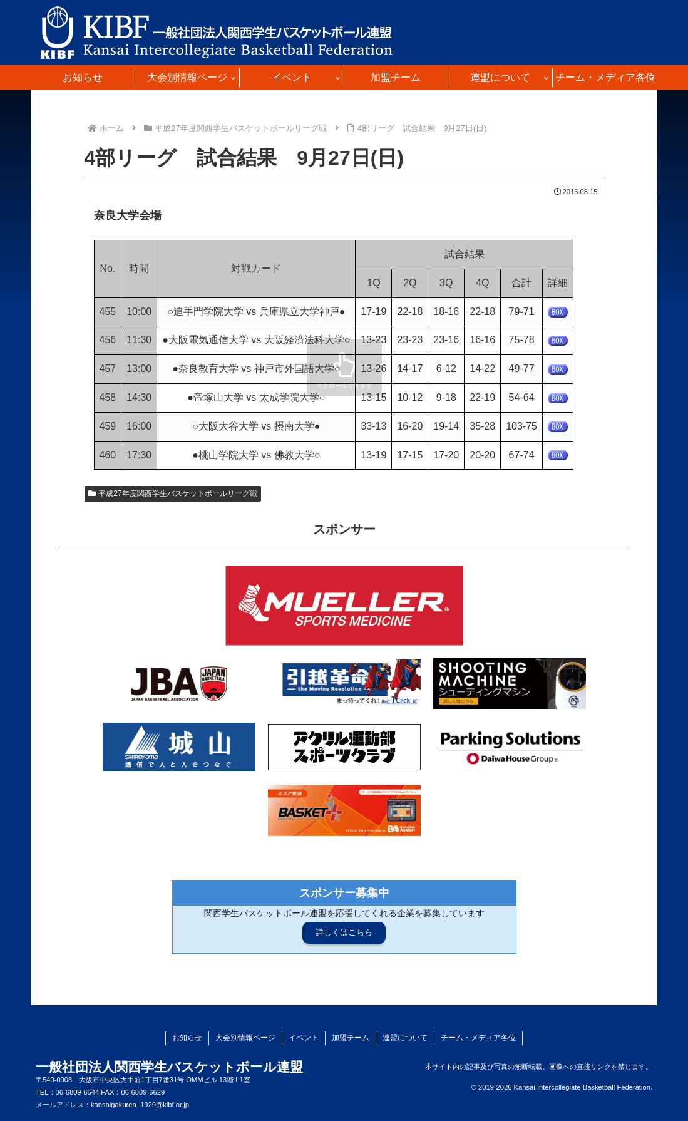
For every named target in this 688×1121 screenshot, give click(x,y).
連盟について (405, 1037)
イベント (304, 1037)
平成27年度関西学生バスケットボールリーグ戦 (172, 493)
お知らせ (187, 1037)
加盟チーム (350, 1037)
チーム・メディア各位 (478, 1037)
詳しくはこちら (344, 932)
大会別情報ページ (245, 1037)
